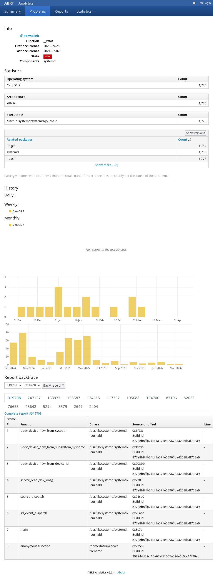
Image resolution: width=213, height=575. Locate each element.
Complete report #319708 (23, 413)
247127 (34, 397)
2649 (78, 406)
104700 (152, 397)
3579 (62, 406)
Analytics (18, 3)
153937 (53, 397)
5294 (47, 406)
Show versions (195, 133)
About (121, 572)
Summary (12, 11)
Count (182, 139)
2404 (93, 406)
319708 (14, 397)
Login (205, 3)
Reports (61, 11)
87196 (171, 397)
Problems (38, 11)
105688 (133, 397)
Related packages (20, 139)
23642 (30, 406)
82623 (189, 397)
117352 (113, 397)
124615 (93, 397)
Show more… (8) (106, 165)
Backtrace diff (53, 385)
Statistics (86, 11)
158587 (73, 397)
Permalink (29, 36)
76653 (13, 406)
